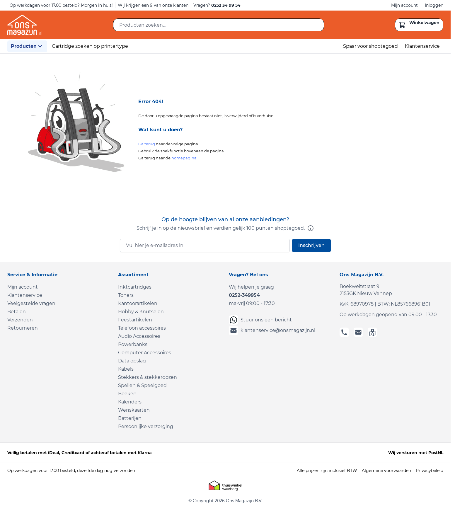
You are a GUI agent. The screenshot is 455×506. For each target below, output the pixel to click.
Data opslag (132, 361)
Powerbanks (132, 344)
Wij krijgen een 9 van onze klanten (153, 5)
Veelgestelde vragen (31, 303)
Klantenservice (422, 46)
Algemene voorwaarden (386, 470)
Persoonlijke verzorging (145, 426)
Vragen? (217, 5)
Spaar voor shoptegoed (370, 46)
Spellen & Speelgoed (142, 385)
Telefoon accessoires (142, 328)
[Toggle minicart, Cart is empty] (419, 24)
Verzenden (20, 320)
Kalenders (130, 402)
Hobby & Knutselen (141, 311)
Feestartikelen (135, 320)
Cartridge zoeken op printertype (90, 46)
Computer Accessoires (144, 352)
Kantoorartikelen (137, 303)
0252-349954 (244, 295)
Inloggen (434, 5)
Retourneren (22, 328)
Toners (126, 295)
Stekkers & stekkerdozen (147, 377)
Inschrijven (311, 245)
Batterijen (130, 418)
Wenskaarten (134, 410)
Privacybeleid (429, 470)
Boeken (127, 393)
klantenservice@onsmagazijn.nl (272, 330)
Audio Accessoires (139, 336)
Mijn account (404, 5)
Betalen (16, 311)
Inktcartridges (134, 287)
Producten (27, 46)
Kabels (126, 369)
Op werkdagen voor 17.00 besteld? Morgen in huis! (61, 5)
